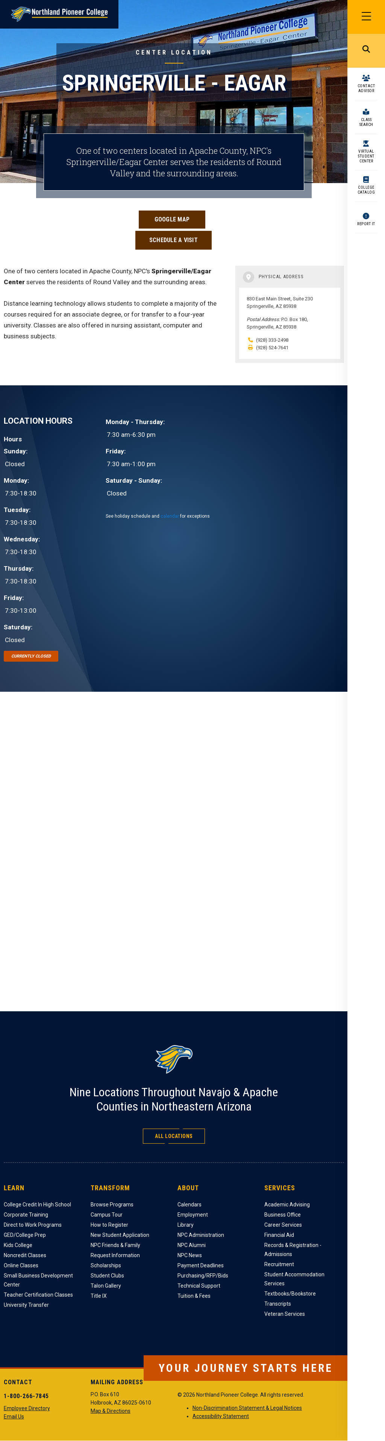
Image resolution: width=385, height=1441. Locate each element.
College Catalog (366, 190)
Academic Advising (287, 1205)
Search (366, 51)
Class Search (366, 122)
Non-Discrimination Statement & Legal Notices (247, 1408)
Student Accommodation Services (294, 1278)
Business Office (282, 1215)
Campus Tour (107, 1215)
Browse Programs (112, 1205)
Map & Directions (110, 1411)
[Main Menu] (366, 17)
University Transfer (26, 1305)
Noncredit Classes (25, 1255)
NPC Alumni (191, 1245)
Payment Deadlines (200, 1265)
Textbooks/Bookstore (290, 1294)
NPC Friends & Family (115, 1245)
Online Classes (21, 1265)
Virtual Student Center (366, 156)
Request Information (115, 1255)
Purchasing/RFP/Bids (202, 1276)
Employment (192, 1215)
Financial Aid (279, 1235)
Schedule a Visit (173, 240)
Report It (366, 223)
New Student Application (120, 1235)
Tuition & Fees (194, 1296)
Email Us (14, 1417)
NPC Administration (200, 1235)
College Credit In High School (37, 1205)
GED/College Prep (25, 1235)
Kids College (18, 1245)
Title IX (99, 1296)
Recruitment (279, 1264)
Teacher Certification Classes (38, 1295)
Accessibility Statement (220, 1416)
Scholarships (106, 1265)
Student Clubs (107, 1276)
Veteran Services (284, 1314)
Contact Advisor (366, 88)
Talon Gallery (106, 1286)
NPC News (189, 1255)
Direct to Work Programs (33, 1225)
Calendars (189, 1205)
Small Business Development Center (38, 1280)
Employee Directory (27, 1408)
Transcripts (277, 1304)
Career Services (283, 1225)
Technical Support (198, 1286)
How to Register (109, 1225)
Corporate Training (26, 1215)
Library (185, 1225)
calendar (170, 516)
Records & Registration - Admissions (292, 1249)
